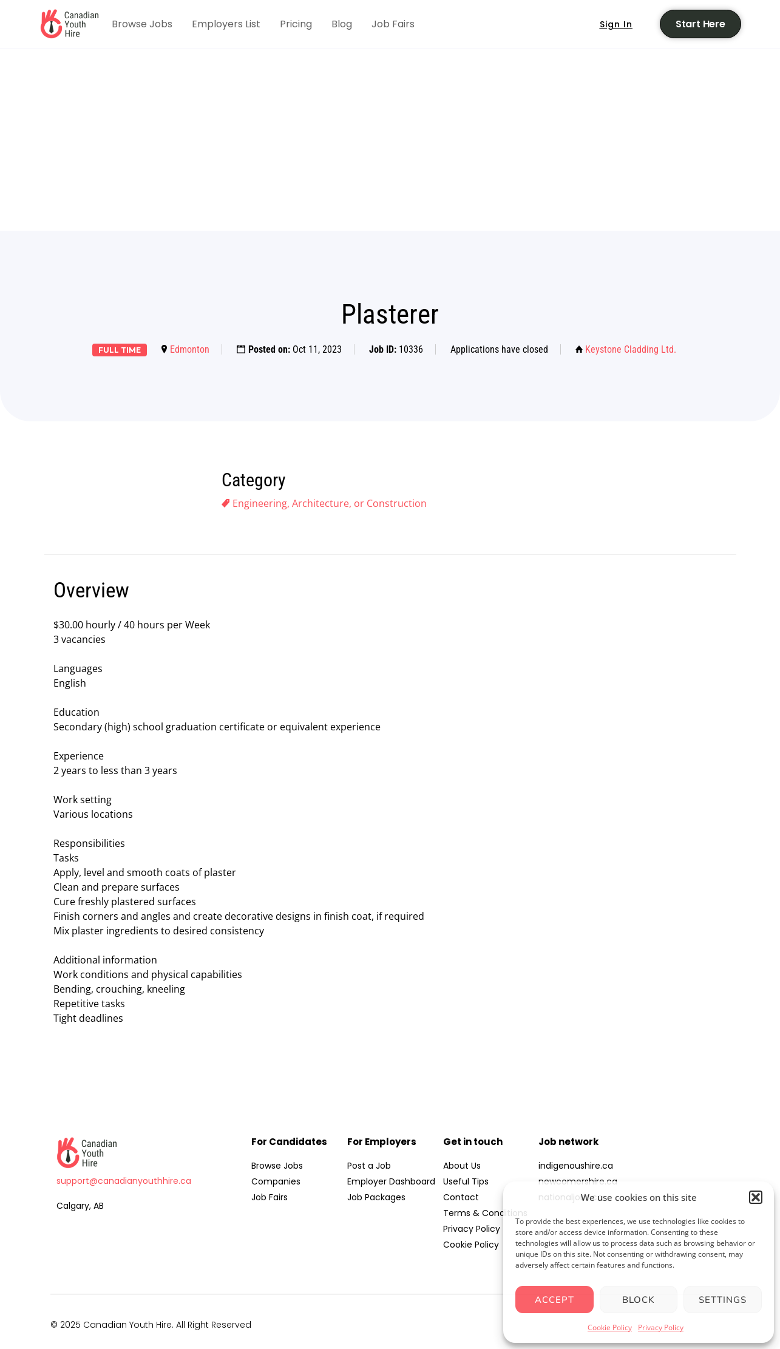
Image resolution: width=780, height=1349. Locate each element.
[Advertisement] (390, 140)
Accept (554, 1300)
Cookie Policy (610, 1327)
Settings (723, 1300)
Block (638, 1300)
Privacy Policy (660, 1327)
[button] (756, 1197)
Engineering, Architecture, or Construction (329, 503)
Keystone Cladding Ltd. (630, 349)
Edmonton (189, 349)
